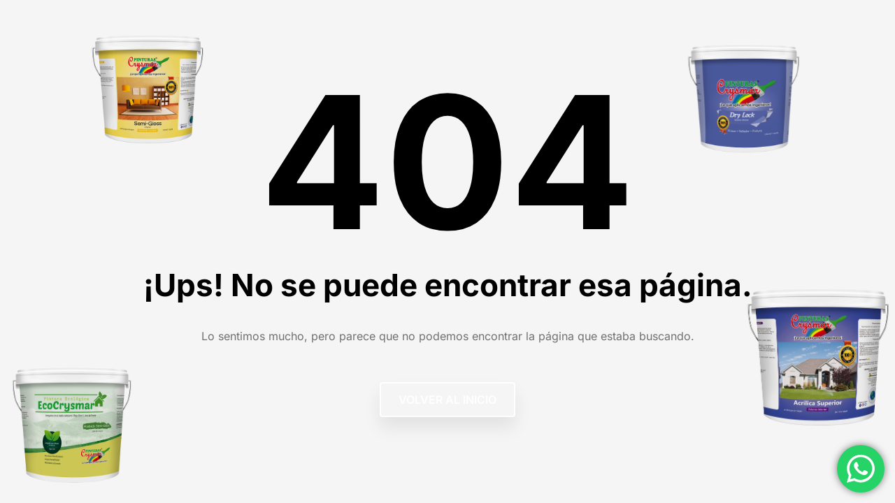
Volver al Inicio (447, 400)
